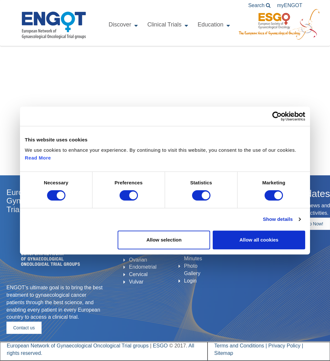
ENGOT (53, 25)
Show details (278, 219)
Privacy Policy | (285, 345)
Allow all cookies (258, 239)
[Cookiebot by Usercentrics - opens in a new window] (277, 116)
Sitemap (223, 353)
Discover (120, 24)
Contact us (24, 327)
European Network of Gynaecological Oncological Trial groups (78, 345)
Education (210, 24)
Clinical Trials (164, 24)
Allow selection (163, 239)
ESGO (160, 345)
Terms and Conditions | (241, 345)
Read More (38, 157)
